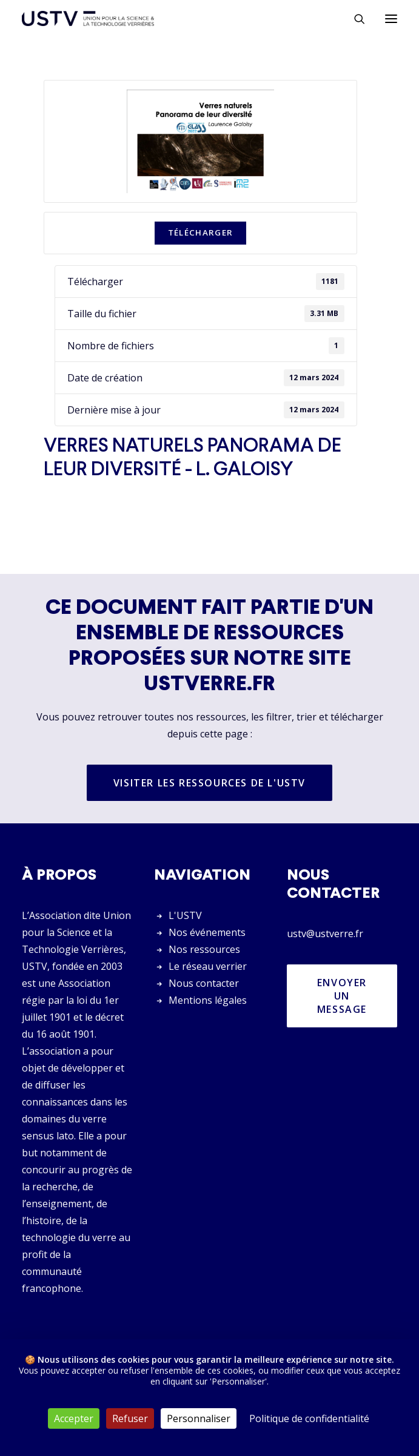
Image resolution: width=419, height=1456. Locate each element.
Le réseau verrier (208, 966)
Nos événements (207, 932)
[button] (391, 18)
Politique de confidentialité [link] (309, 1418)
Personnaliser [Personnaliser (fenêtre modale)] (198, 1418)
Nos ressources (204, 949)
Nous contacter (204, 983)
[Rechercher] (354, 18)
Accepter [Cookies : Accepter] (73, 1418)
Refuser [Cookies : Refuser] (130, 1418)
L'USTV (185, 915)
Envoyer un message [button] (343, 996)
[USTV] (88, 18)
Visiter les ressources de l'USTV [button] (209, 782)
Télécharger (200, 232)
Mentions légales (208, 1000)
